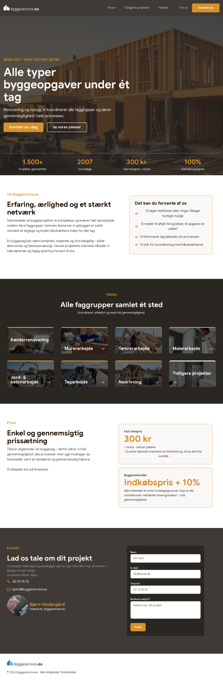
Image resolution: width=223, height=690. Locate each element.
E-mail (165, 571)
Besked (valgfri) (165, 608)
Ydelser (163, 8)
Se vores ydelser (67, 127)
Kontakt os (206, 8)
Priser (112, 8)
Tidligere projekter (137, 8)
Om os (183, 8)
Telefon (165, 586)
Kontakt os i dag (23, 127)
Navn (165, 555)
